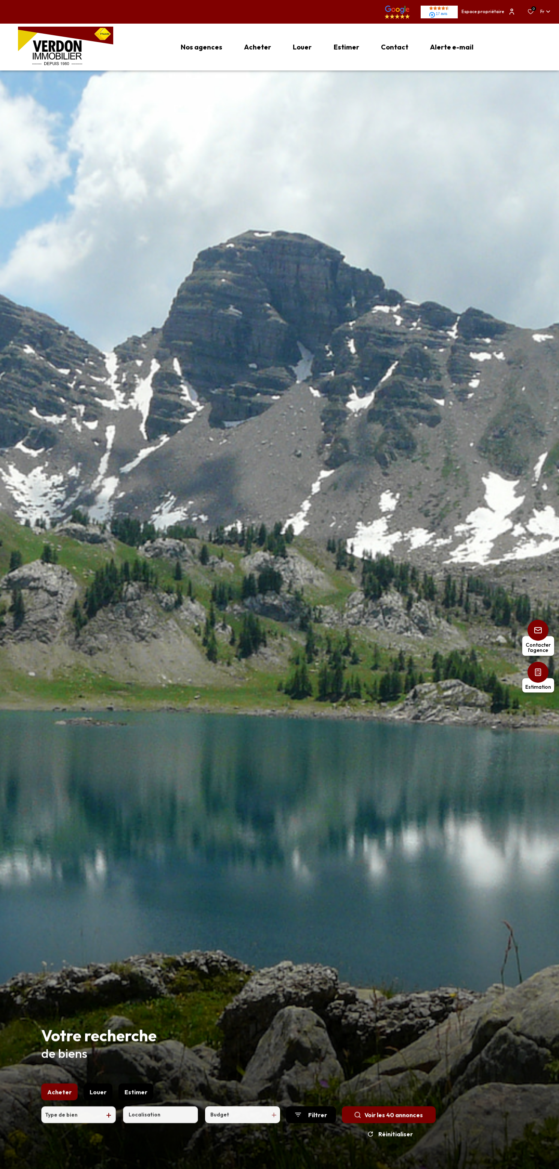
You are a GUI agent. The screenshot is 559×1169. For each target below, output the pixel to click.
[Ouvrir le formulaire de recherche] (311, 1132)
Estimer (135, 1109)
